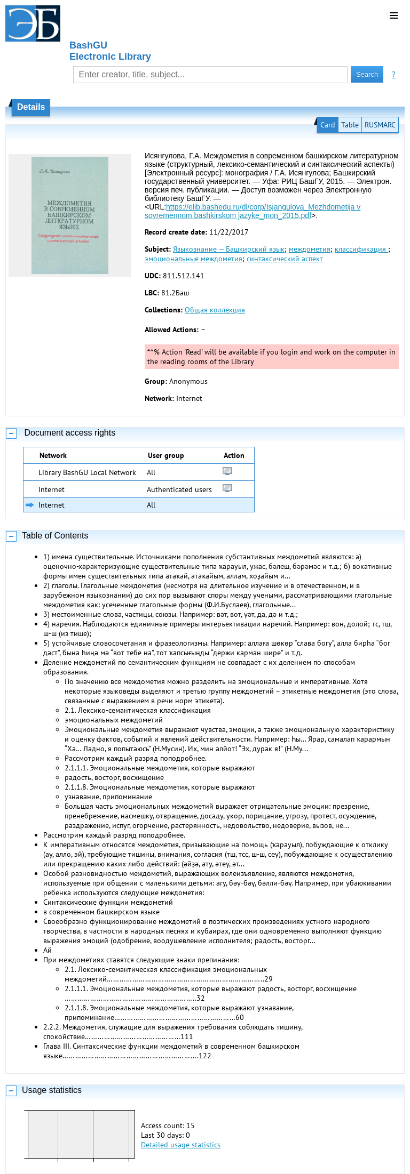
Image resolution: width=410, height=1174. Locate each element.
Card (327, 125)
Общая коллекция (215, 310)
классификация (361, 249)
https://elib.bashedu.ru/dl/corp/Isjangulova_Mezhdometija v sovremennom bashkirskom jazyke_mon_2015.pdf (252, 211)
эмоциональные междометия (193, 258)
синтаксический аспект (285, 258)
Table (350, 125)
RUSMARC (380, 125)
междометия (309, 249)
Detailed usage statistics (180, 1144)
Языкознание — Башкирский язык (229, 249)
